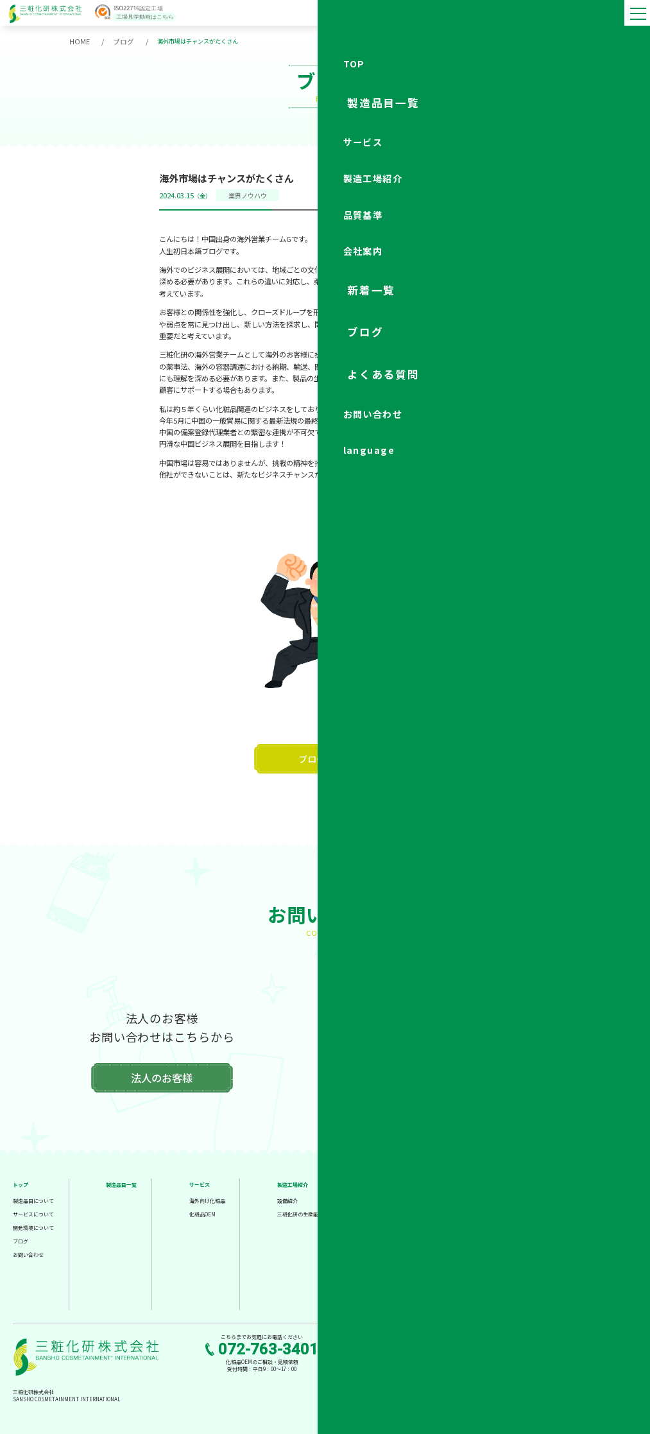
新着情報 (566, 1197)
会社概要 (478, 1200)
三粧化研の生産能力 (300, 1213)
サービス (199, 1184)
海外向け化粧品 (207, 1200)
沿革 (473, 1227)
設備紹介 (287, 1200)
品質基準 (385, 1184)
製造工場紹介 (292, 1184)
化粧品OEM (202, 1213)
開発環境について (33, 1227)
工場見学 (566, 1184)
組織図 (476, 1240)
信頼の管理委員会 (395, 1227)
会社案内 (478, 1184)
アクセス (478, 1267)
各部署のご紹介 (486, 1253)
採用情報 (478, 1280)
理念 (473, 1213)
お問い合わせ (28, 1253)
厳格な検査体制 (393, 1213)
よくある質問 (571, 1224)
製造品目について (33, 1200)
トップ (20, 1184)
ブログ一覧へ (325, 758)
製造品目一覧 (121, 1184)
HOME (78, 41)
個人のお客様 (488, 1077)
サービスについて (33, 1213)
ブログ (120, 41)
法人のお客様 (162, 1077)
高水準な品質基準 (395, 1200)
